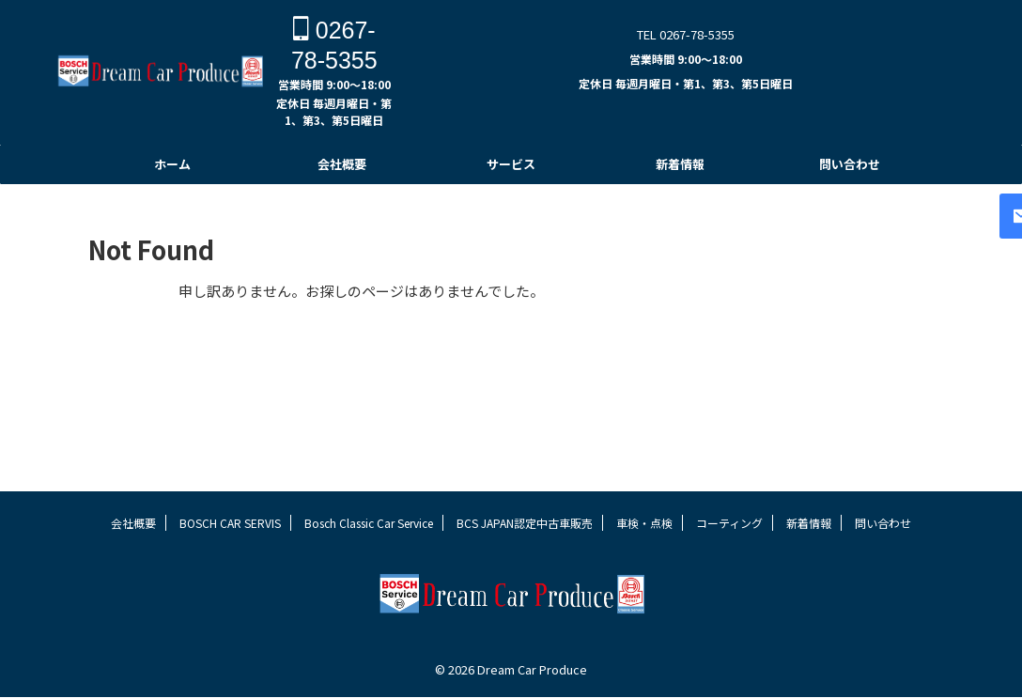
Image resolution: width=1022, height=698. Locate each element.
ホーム (172, 164)
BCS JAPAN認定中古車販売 (525, 558)
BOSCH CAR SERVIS (230, 558)
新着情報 (680, 164)
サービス (511, 164)
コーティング (729, 558)
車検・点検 (644, 558)
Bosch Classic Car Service (368, 558)
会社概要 (341, 164)
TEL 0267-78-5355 (686, 34)
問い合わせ (849, 164)
